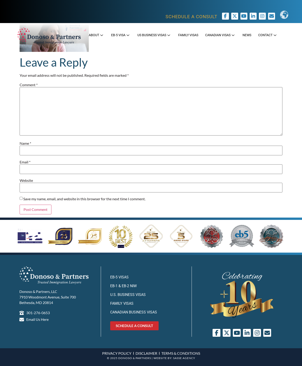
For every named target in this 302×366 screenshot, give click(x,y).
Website (26, 180)
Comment (29, 85)
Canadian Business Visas (133, 312)
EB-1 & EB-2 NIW (123, 286)
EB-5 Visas (119, 277)
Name (25, 143)
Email (25, 162)
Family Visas (121, 303)
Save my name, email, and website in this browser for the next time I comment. (84, 199)
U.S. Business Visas (128, 294)
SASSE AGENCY (184, 358)
